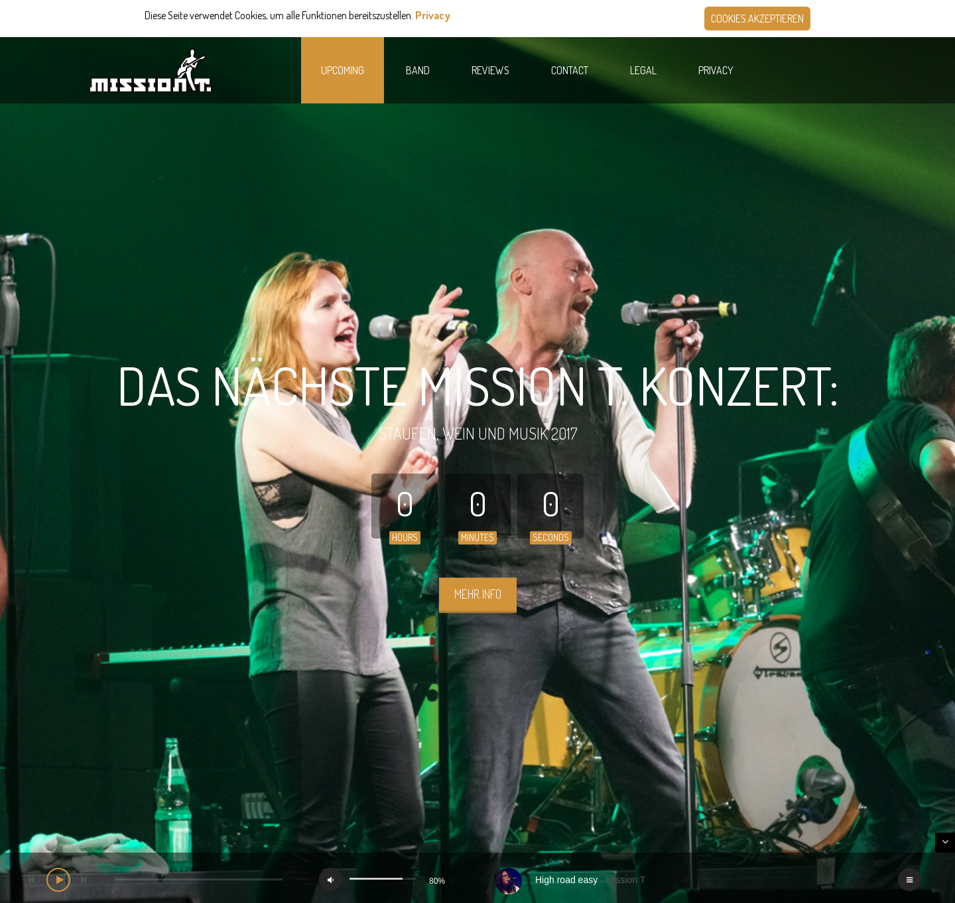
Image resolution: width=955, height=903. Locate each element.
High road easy (566, 879)
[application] (477, 878)
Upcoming (342, 70)
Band (418, 70)
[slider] (199, 879)
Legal (643, 70)
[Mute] (330, 879)
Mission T (626, 879)
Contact (569, 70)
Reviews (490, 70)
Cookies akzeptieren (757, 18)
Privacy (432, 15)
